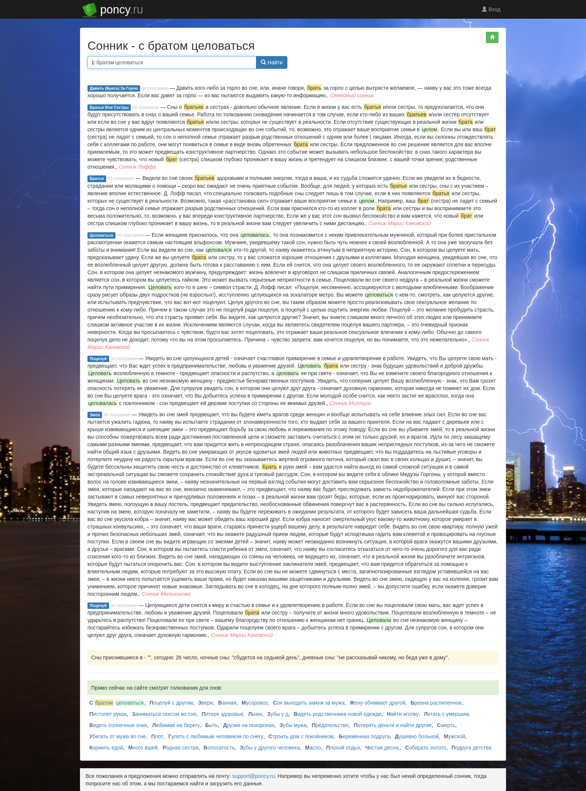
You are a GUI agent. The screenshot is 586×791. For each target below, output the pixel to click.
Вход (491, 9)
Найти (272, 62)
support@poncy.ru (253, 776)
